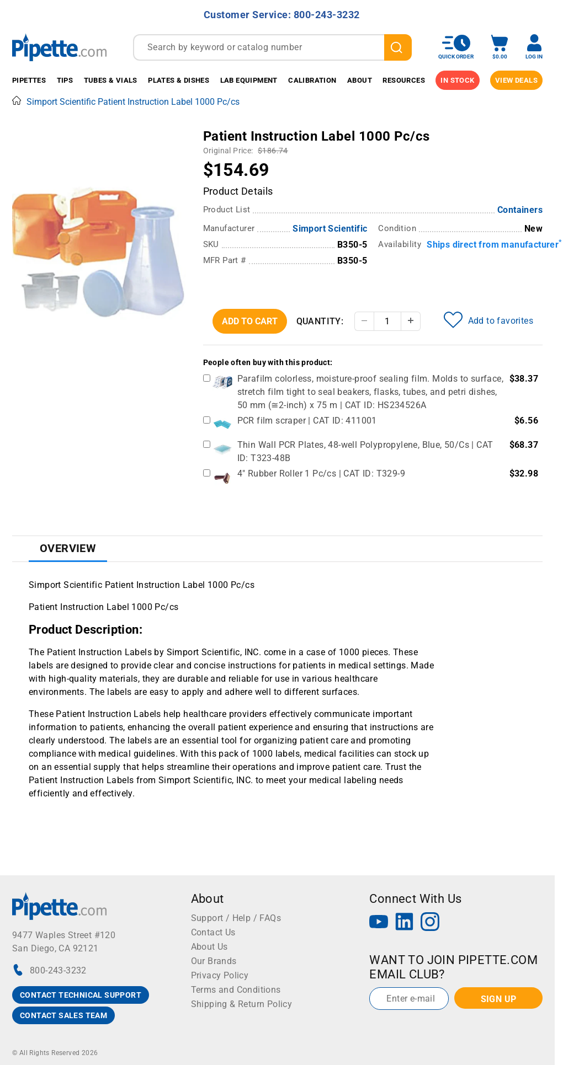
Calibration (312, 80)
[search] (398, 47)
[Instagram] (430, 923)
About (359, 80)
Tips (65, 80)
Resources (404, 80)
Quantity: (320, 321)
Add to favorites (488, 320)
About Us (209, 946)
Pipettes (29, 80)
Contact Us (213, 932)
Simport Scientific (330, 228)
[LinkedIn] (404, 923)
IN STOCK (457, 80)
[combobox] (272, 47)
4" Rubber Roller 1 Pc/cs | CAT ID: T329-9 (321, 473)
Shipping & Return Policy (242, 1004)
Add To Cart (250, 321)
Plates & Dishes (178, 80)
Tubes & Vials (110, 80)
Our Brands (214, 961)
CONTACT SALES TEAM (63, 1015)
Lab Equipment (249, 80)
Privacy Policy (220, 975)
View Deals (516, 80)
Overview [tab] (68, 548)
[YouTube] (378, 923)
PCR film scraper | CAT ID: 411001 (307, 420)
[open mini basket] (499, 47)
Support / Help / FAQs (236, 918)
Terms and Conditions (236, 989)
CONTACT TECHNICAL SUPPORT (80, 995)
